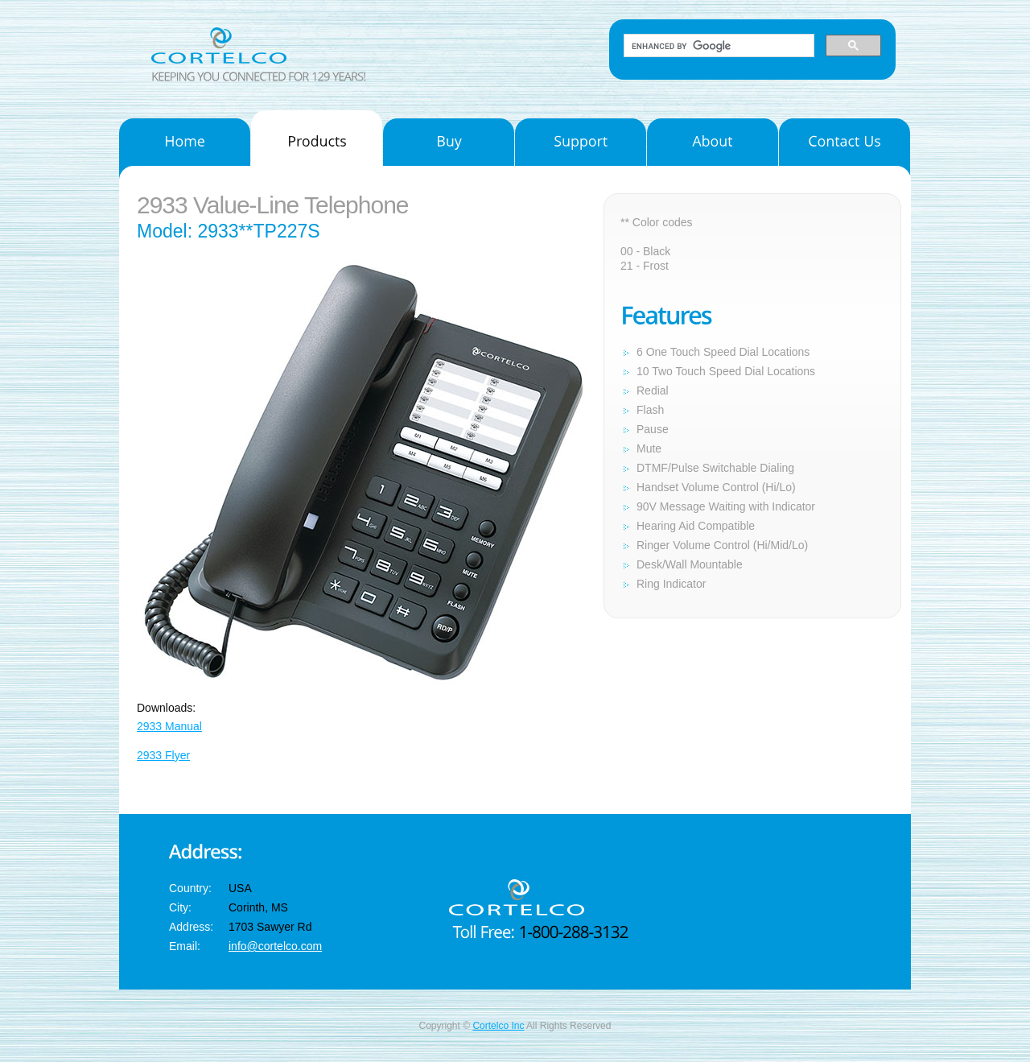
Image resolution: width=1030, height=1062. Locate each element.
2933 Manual (169, 726)
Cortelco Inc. (241, 45)
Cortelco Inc (498, 1025)
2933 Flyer (163, 755)
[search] (717, 46)
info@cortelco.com (275, 946)
